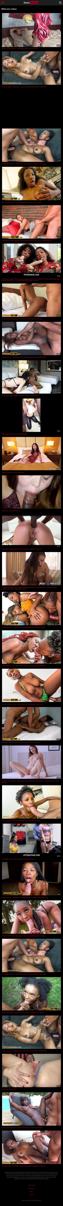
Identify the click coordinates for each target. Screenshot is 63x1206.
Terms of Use (31, 1188)
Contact (31, 1194)
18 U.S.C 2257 (31, 1185)
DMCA (31, 1191)
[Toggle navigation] (2, 2)
